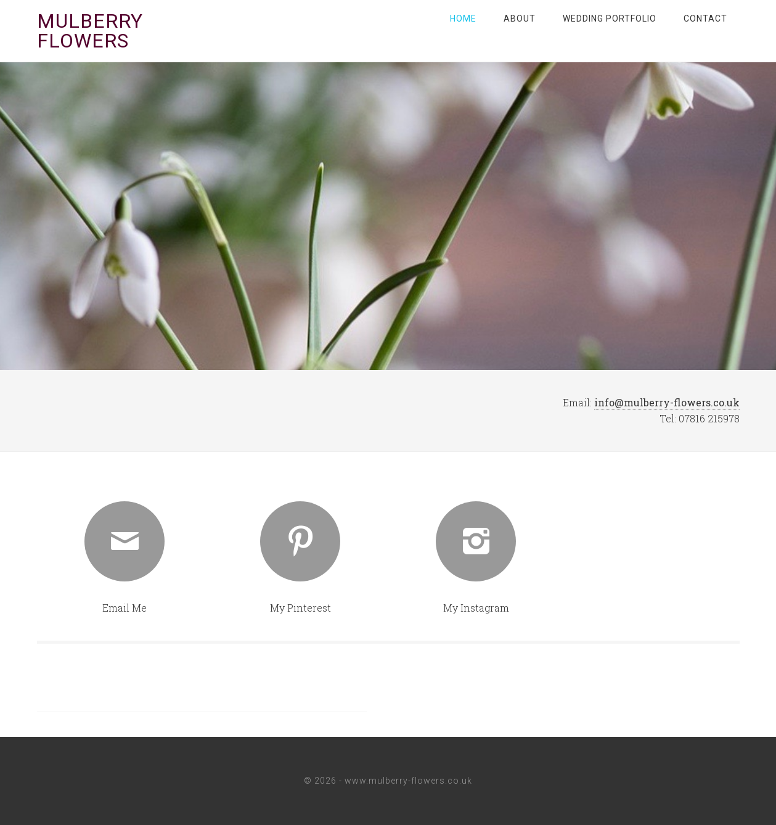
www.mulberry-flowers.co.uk (408, 781)
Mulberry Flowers (90, 30)
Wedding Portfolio (609, 18)
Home (463, 18)
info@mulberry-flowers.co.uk (667, 402)
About (520, 18)
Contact (705, 18)
